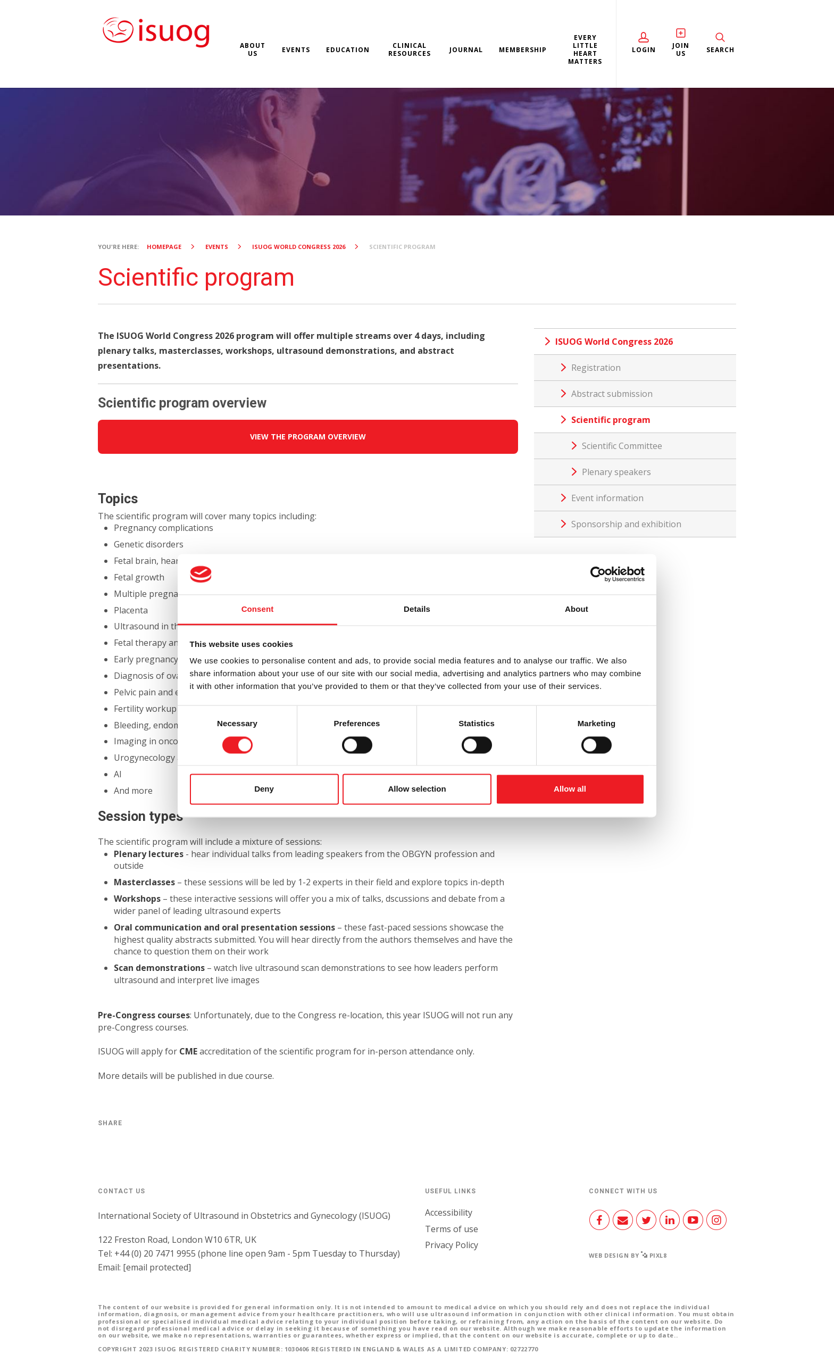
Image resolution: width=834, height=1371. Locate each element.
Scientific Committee (622, 446)
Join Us (681, 49)
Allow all (570, 789)
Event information (607, 498)
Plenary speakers (616, 472)
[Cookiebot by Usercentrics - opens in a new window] (598, 574)
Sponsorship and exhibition (626, 524)
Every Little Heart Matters (585, 49)
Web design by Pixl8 (628, 1255)
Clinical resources (409, 49)
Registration (596, 367)
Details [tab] (417, 609)
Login (644, 50)
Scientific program (610, 420)
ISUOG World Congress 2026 (298, 247)
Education (348, 50)
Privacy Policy (451, 1245)
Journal (466, 50)
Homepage (164, 247)
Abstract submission (612, 394)
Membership (523, 50)
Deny (264, 789)
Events (296, 50)
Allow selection (417, 789)
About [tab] (576, 609)
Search (720, 50)
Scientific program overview (182, 403)
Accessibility (448, 1212)
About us (252, 49)
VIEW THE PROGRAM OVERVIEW (308, 436)
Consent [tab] (257, 609)
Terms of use (451, 1229)
